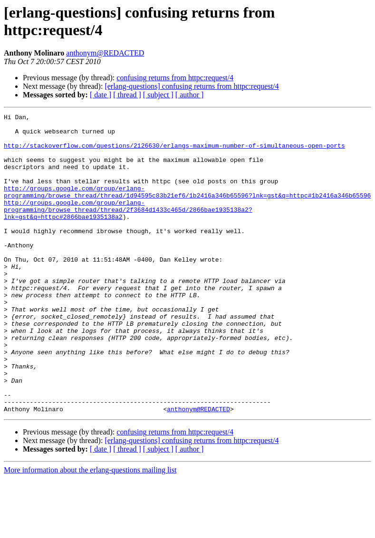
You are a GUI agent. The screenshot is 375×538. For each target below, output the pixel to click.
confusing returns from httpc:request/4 (174, 78)
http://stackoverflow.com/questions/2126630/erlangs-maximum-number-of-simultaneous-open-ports (174, 152)
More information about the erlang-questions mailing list (90, 530)
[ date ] (100, 95)
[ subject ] (158, 95)
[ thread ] (127, 95)
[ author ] (189, 95)
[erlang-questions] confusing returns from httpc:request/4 (192, 86)
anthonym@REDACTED (105, 53)
